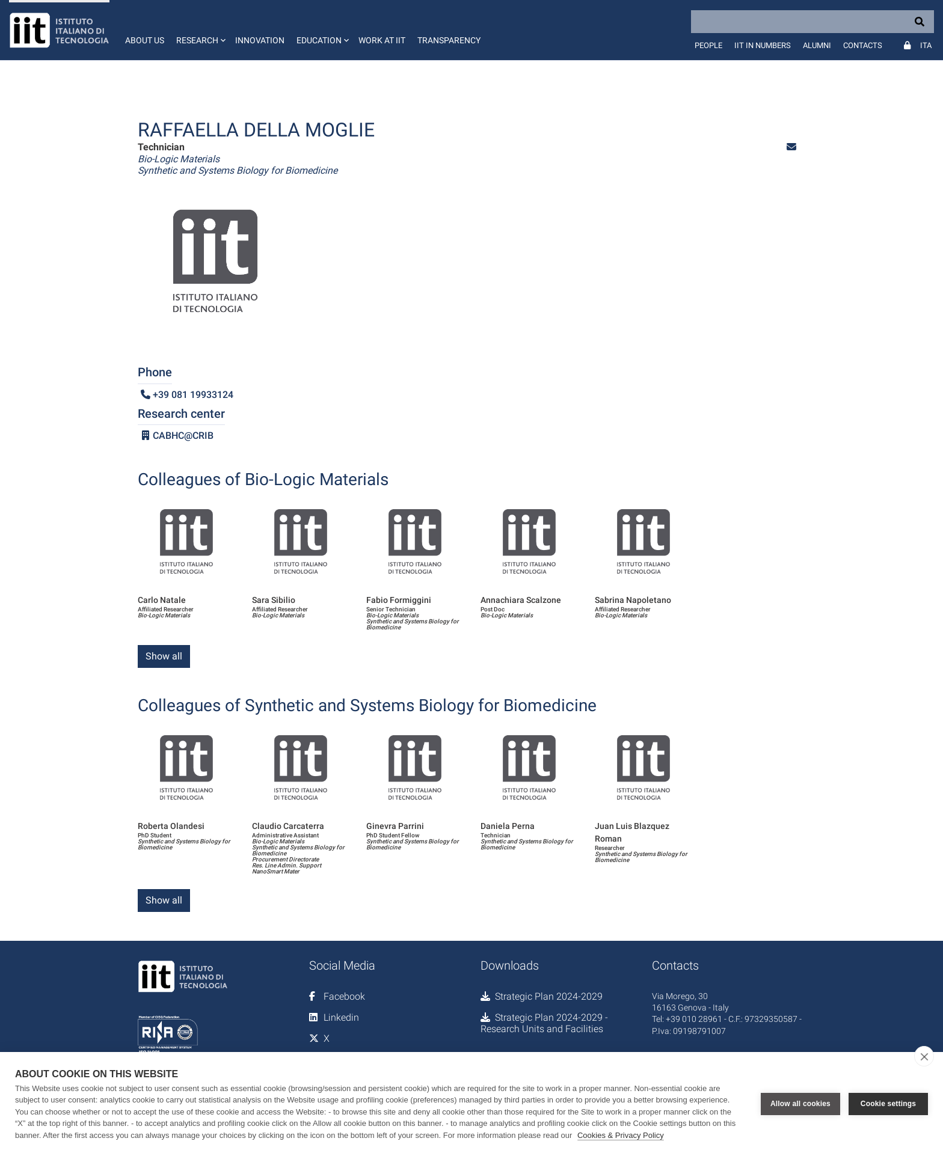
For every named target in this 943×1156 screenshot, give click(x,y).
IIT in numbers (762, 45)
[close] (924, 1056)
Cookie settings (888, 1103)
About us (144, 40)
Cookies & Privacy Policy (620, 1135)
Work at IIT (381, 40)
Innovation (259, 40)
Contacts (862, 45)
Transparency (449, 40)
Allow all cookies (800, 1103)
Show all (164, 656)
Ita (926, 45)
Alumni (817, 45)
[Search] (812, 21)
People (708, 45)
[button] (199, 30)
